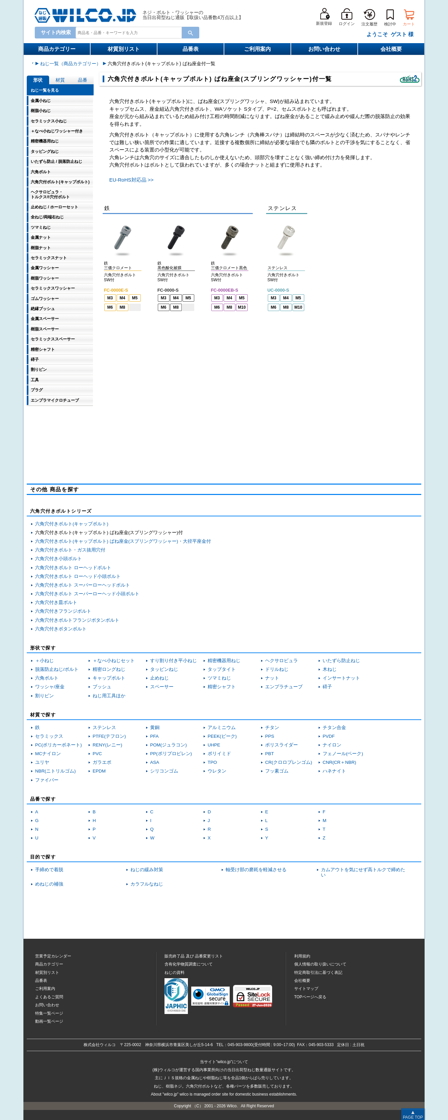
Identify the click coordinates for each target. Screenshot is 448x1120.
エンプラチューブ (284, 686)
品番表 (191, 49)
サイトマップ (306, 988)
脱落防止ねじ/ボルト (57, 669)
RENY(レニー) (107, 744)
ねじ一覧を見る (45, 90)
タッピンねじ (164, 669)
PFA (154, 736)
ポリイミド (219, 753)
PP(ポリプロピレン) (171, 753)
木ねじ (330, 669)
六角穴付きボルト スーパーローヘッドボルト (82, 585)
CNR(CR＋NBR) (339, 762)
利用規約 (302, 956)
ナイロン (332, 744)
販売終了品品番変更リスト (193, 956)
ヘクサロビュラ (281, 660)
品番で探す (43, 799)
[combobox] (127, 32)
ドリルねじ (277, 669)
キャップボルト (109, 678)
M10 (242, 307)
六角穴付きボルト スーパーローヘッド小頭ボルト (87, 593)
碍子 (327, 686)
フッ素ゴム (277, 771)
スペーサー (162, 686)
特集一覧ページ (49, 1013)
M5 (135, 298)
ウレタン (217, 771)
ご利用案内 (257, 49)
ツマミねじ (219, 678)
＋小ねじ (44, 660)
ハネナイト (334, 771)
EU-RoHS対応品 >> (131, 180)
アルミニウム (222, 727)
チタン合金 (334, 727)
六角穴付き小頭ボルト (58, 558)
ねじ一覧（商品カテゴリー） (120, 63)
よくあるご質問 (49, 997)
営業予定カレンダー (53, 956)
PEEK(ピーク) (222, 736)
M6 (110, 307)
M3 (110, 298)
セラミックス (49, 736)
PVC (97, 753)
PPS (269, 736)
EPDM (99, 771)
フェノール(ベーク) (343, 753)
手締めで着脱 (49, 869)
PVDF (329, 736)
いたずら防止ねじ (341, 660)
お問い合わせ (324, 49)
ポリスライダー (281, 744)
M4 (122, 298)
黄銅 (154, 727)
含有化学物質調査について (188, 964)
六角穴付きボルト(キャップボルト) (71, 523)
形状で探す (43, 647)
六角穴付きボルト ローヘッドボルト (73, 567)
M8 (122, 307)
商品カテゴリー (57, 49)
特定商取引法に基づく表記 (318, 972)
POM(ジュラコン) (168, 744)
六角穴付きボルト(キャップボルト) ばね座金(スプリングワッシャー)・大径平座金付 (123, 541)
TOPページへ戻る (310, 997)
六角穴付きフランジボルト (63, 611)
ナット (272, 678)
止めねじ (159, 678)
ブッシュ (102, 686)
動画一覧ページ (49, 1021)
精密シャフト (222, 686)
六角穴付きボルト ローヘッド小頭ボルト (78, 576)
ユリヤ (42, 762)
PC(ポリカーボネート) (58, 744)
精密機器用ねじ (224, 660)
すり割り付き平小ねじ (173, 660)
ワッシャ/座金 (50, 686)
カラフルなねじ (146, 884)
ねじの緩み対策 (146, 869)
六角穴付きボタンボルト (61, 628)
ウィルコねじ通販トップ (57, 63)
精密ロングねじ (109, 669)
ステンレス (104, 727)
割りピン (44, 695)
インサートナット (341, 678)
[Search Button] (190, 32)
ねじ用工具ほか (109, 695)
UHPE (214, 744)
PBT (269, 753)
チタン (272, 727)
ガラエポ (102, 762)
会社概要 (391, 49)
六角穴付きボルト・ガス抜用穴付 (70, 549)
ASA (154, 762)
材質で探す (43, 714)
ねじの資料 (174, 972)
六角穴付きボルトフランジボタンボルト (77, 620)
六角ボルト (47, 678)
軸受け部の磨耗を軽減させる (256, 869)
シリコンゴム (164, 771)
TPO (212, 762)
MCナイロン (48, 753)
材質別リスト (124, 49)
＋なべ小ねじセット (114, 660)
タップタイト (222, 669)
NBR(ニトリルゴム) (55, 771)
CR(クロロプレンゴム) (288, 762)
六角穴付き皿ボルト (56, 602)
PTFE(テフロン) (109, 736)
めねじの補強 (49, 884)
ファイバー (47, 780)
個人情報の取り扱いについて (320, 964)
